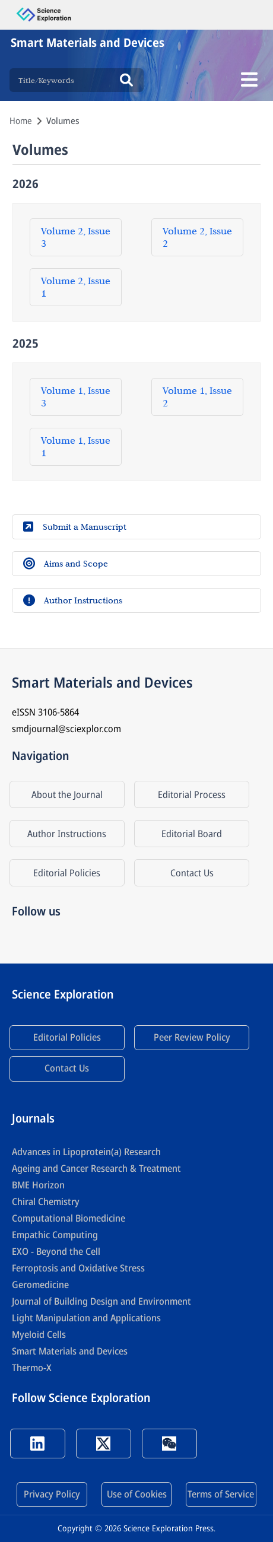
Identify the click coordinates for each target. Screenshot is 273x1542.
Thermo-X (32, 1367)
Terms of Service (221, 1493)
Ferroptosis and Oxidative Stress (78, 1267)
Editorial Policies (66, 872)
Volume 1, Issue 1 (75, 446)
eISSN (45, 711)
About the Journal (67, 794)
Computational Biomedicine (68, 1218)
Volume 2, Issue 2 (197, 237)
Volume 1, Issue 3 (75, 396)
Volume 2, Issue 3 (75, 237)
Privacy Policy (52, 1493)
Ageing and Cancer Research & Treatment (96, 1168)
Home (20, 120)
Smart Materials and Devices (70, 1350)
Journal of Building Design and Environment (101, 1301)
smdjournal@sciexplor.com (66, 728)
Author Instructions (66, 833)
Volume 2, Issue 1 (75, 287)
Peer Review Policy (192, 1037)
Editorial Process (192, 794)
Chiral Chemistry (46, 1201)
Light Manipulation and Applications (86, 1317)
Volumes (63, 120)
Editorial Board (191, 833)
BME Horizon (38, 1184)
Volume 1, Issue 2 (197, 396)
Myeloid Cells (39, 1334)
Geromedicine (40, 1284)
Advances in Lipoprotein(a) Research (86, 1151)
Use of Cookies (137, 1493)
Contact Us (192, 872)
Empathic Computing (55, 1234)
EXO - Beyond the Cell (56, 1251)
